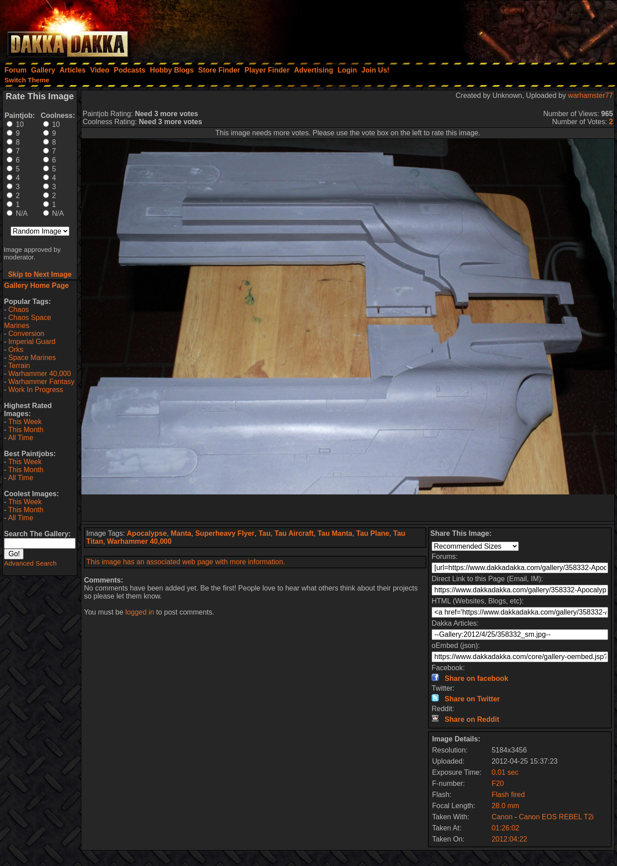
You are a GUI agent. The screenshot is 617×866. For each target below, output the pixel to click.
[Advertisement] (497, 29)
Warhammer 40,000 (39, 373)
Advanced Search (30, 563)
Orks (16, 349)
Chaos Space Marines (27, 321)
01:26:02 (505, 828)
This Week (24, 421)
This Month (25, 429)
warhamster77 (590, 95)
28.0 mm (505, 805)
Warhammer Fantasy (41, 381)
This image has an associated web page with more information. (185, 562)
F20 (498, 783)
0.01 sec (505, 772)
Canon (502, 817)
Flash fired (508, 794)
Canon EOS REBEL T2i (556, 817)
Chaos (18, 309)
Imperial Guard (32, 341)
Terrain (19, 365)
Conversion (26, 333)
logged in (139, 612)
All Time (20, 437)
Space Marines (32, 357)
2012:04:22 (509, 839)
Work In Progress (35, 389)
